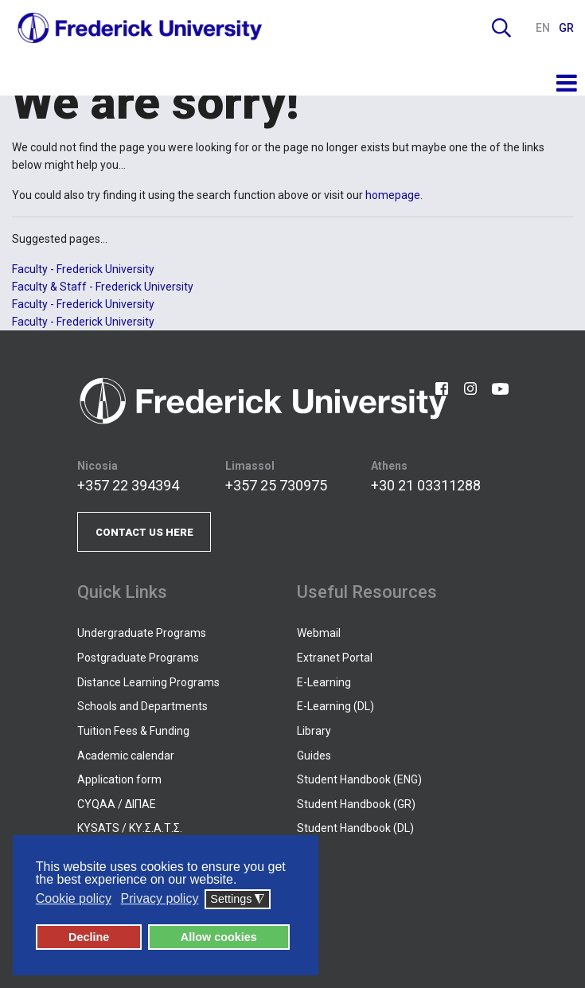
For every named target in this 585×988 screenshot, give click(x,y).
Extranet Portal (334, 657)
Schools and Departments (142, 706)
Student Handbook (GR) (356, 804)
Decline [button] (88, 937)
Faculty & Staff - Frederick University (102, 286)
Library (314, 730)
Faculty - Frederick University (83, 269)
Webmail (319, 633)
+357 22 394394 (128, 485)
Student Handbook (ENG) (359, 779)
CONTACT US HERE (144, 532)
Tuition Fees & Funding (133, 730)
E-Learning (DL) (335, 706)
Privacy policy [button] (160, 899)
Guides (314, 755)
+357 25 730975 (276, 485)
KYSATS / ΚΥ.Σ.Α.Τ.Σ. (129, 828)
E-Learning (324, 682)
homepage (392, 195)
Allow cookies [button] (219, 937)
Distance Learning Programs (148, 682)
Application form (119, 779)
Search (501, 27)
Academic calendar (125, 755)
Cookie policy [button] (73, 899)
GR (566, 27)
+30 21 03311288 (426, 485)
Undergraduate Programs (141, 633)
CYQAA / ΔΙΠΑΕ (116, 804)
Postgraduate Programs (138, 657)
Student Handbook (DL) (355, 828)
